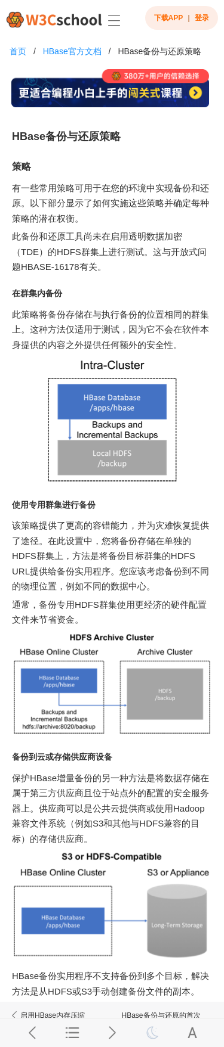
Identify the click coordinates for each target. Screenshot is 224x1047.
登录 (202, 18)
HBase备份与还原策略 (159, 51)
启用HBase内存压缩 (47, 1015)
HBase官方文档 (72, 51)
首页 (18, 51)
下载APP (168, 18)
